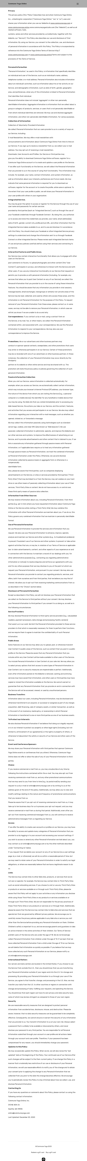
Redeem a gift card (37, 1152)
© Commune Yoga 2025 (43, 1146)
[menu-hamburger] (77, 3)
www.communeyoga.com (60, 23)
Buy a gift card (51, 1152)
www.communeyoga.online (18, 27)
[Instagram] (43, 1159)
